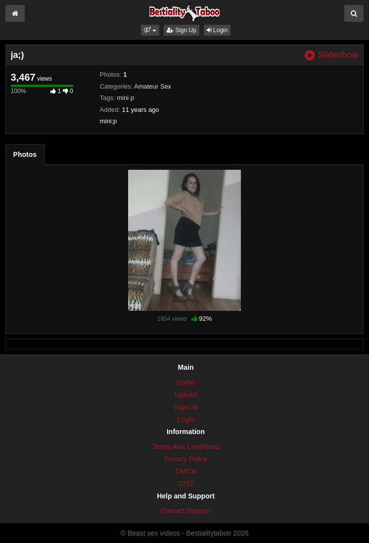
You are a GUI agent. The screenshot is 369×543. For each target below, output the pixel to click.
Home (186, 382)
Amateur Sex (152, 86)
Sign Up (181, 30)
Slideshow (331, 55)
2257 (185, 484)
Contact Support (186, 511)
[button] (150, 30)
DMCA (186, 471)
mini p (125, 97)
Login (217, 30)
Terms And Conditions (185, 446)
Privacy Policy (185, 459)
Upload (185, 394)
